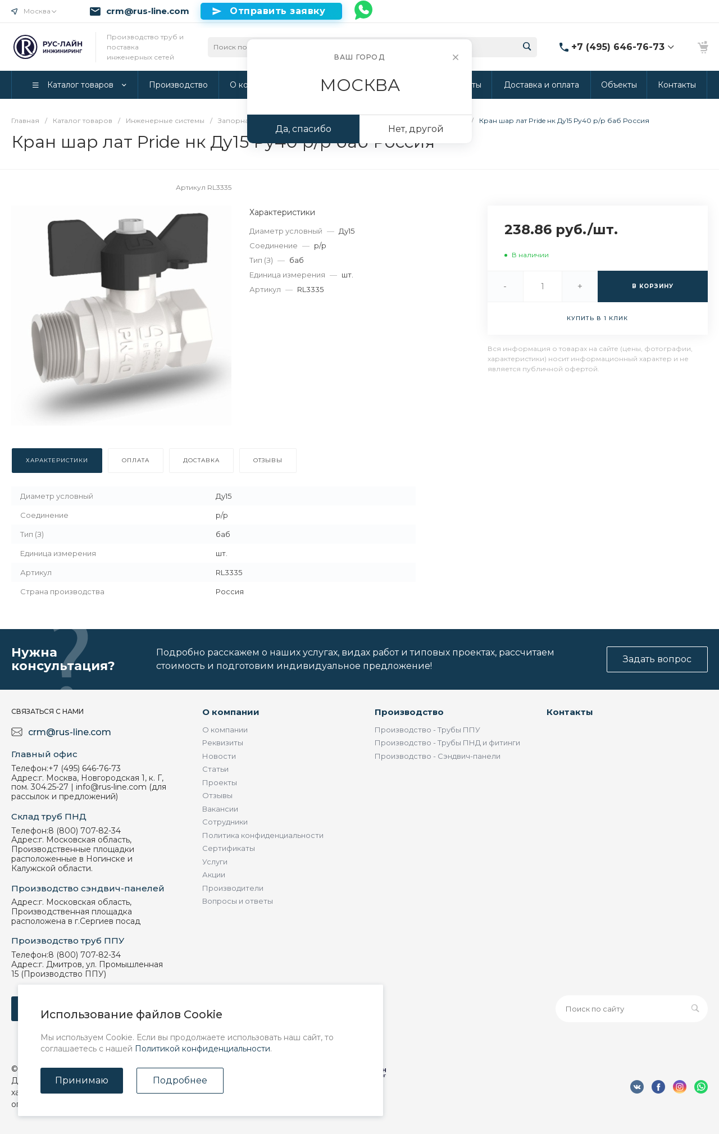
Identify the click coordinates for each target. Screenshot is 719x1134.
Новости (219, 756)
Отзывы (217, 795)
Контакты (570, 712)
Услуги (214, 861)
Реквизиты (222, 742)
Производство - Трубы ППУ (427, 729)
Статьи (215, 768)
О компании (231, 712)
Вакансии (220, 808)
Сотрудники (225, 821)
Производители (232, 887)
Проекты (219, 782)
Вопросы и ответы (237, 900)
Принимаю (81, 1080)
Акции (213, 874)
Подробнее (180, 1080)
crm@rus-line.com (147, 11)
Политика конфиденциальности (263, 835)
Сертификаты (228, 848)
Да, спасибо (303, 129)
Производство (409, 712)
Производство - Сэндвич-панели (437, 756)
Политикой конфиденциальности (202, 1049)
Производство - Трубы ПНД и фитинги (447, 742)
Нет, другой (416, 129)
